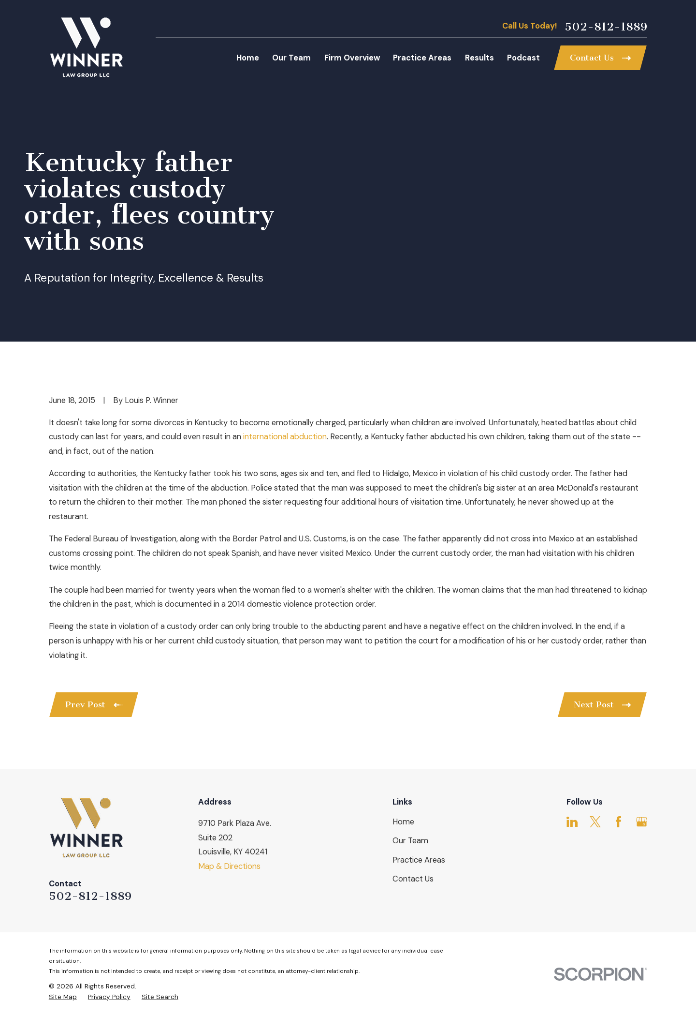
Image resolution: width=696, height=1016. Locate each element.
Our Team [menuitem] (291, 58)
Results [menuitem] (479, 58)
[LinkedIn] (572, 821)
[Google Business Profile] (641, 821)
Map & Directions (229, 866)
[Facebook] (618, 821)
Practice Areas (418, 860)
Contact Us (413, 879)
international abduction (285, 437)
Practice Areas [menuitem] (422, 58)
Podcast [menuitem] (523, 58)
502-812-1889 (606, 26)
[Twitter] (595, 821)
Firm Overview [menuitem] (352, 58)
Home (403, 822)
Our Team (410, 841)
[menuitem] (63, 996)
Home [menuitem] (247, 58)
